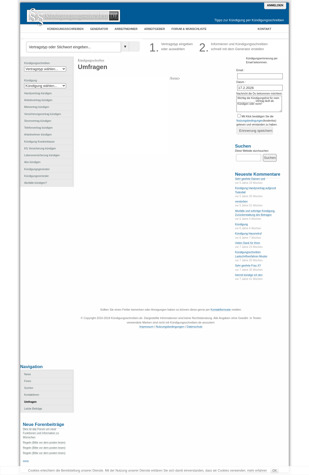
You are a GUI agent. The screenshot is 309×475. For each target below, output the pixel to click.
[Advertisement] (47, 275)
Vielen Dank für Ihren (247, 243)
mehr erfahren (257, 470)
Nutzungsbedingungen (249, 120)
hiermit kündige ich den (249, 275)
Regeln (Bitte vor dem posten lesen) (44, 442)
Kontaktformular (221, 309)
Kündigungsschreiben (91, 60)
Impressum (146, 326)
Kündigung (241, 224)
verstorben (241, 201)
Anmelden (275, 5)
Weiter (26, 461)
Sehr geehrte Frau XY (248, 265)
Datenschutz (195, 326)
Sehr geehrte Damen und (250, 179)
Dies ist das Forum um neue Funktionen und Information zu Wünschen (41, 433)
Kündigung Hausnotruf (248, 233)
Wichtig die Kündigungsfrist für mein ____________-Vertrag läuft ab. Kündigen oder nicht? (259, 104)
